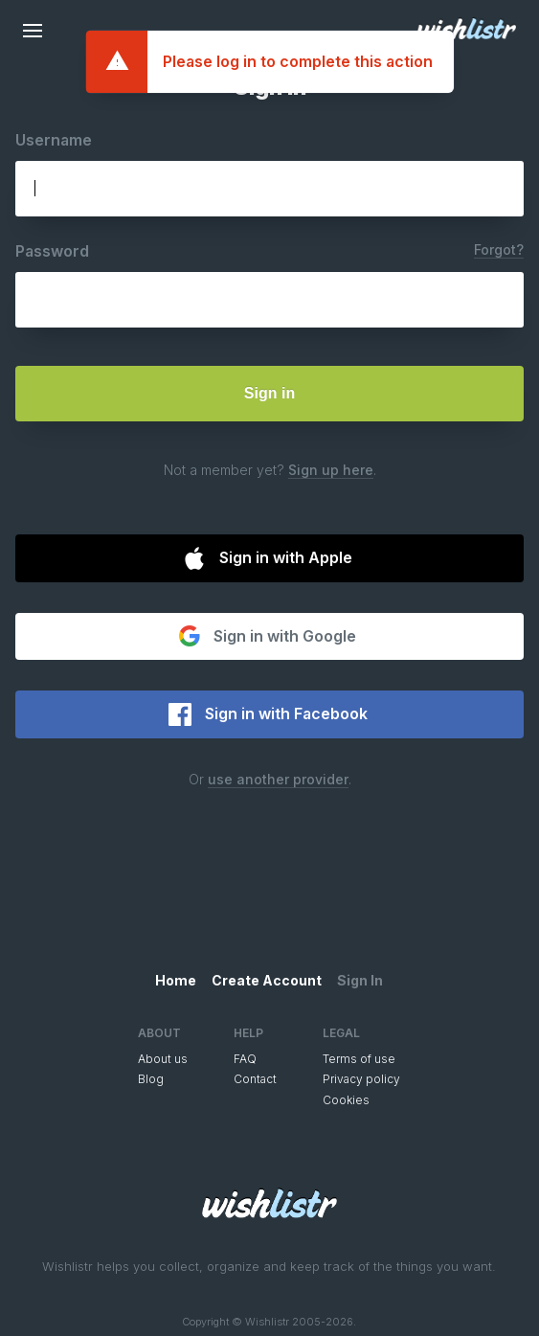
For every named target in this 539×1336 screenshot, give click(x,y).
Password (52, 250)
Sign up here (330, 470)
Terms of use (359, 1059)
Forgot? (499, 249)
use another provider (278, 779)
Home (175, 980)
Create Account (267, 980)
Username (53, 139)
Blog (151, 1079)
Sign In (360, 980)
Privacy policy (361, 1079)
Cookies (346, 1100)
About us (163, 1059)
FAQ (245, 1059)
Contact (255, 1079)
